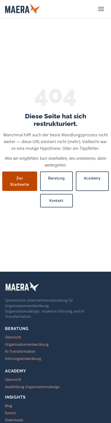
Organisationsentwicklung (27, 344)
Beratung (56, 178)
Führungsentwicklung (23, 358)
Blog (8, 405)
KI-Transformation (20, 351)
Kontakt (56, 200)
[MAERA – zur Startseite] (22, 9)
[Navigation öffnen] (101, 8)
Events (10, 413)
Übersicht (13, 337)
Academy (92, 178)
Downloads (14, 420)
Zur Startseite (19, 181)
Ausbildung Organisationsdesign (32, 386)
